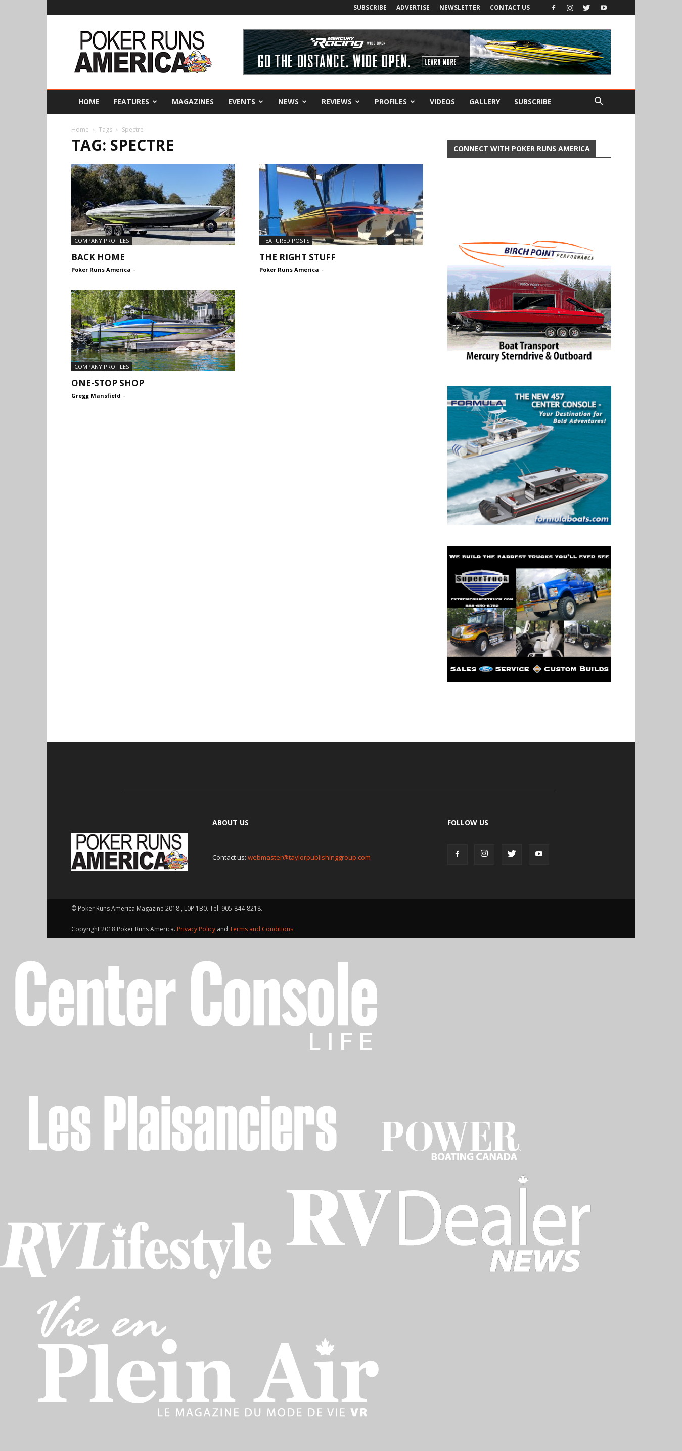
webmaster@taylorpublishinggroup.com (309, 857)
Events (245, 101)
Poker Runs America (101, 270)
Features (135, 101)
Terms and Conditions (261, 929)
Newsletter (459, 7)
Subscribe (370, 7)
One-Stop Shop (107, 383)
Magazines (193, 101)
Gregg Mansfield (96, 395)
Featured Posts (285, 240)
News (292, 101)
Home (89, 101)
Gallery (484, 101)
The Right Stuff (297, 257)
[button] (599, 101)
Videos (442, 101)
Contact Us (510, 7)
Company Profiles (101, 240)
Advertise (413, 7)
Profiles (395, 101)
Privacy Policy (197, 929)
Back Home (98, 257)
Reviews (341, 101)
